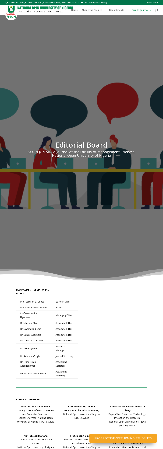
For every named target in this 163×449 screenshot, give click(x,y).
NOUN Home (152, 2)
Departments (116, 10)
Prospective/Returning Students (123, 438)
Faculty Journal (139, 10)
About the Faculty (92, 10)
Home (74, 10)
